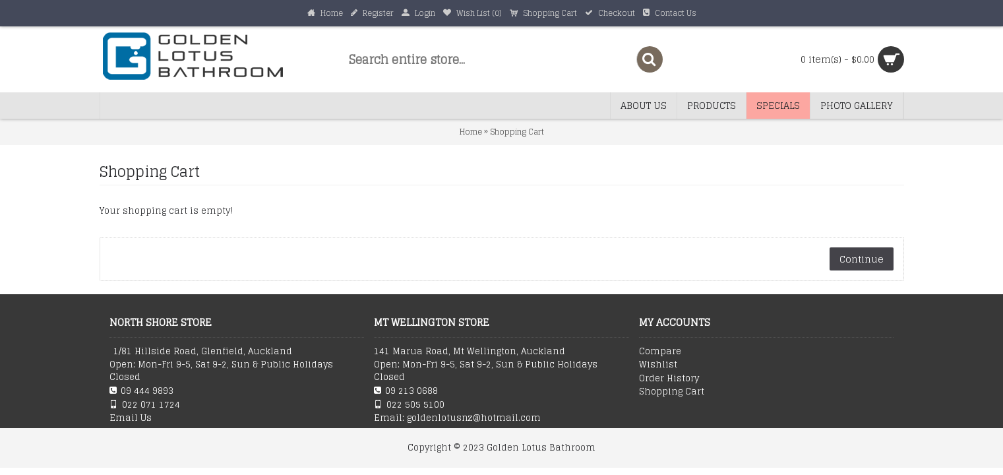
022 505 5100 (409, 404)
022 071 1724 (144, 404)
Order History (669, 379)
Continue (861, 259)
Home (471, 132)
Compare (660, 352)
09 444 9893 (141, 391)
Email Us (130, 418)
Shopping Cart (517, 132)
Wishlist (658, 365)
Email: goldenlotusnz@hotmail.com (457, 418)
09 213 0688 (406, 391)
